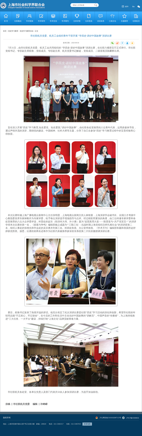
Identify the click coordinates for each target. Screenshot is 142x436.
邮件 (127, 6)
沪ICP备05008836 (132, 418)
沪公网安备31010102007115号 (110, 418)
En (133, 6)
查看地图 (87, 424)
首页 (5, 31)
